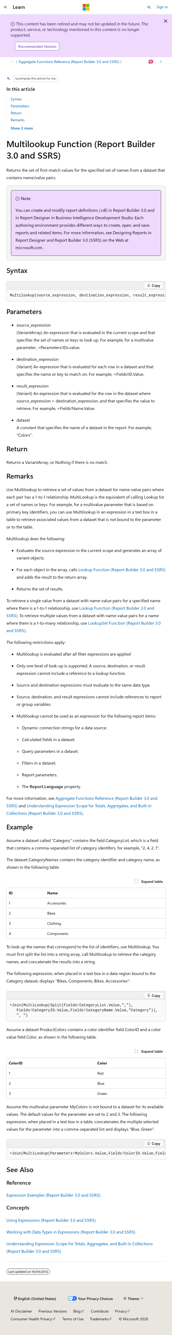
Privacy (121, 1311)
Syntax (16, 98)
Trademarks (99, 1318)
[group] (86, 296)
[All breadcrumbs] (11, 62)
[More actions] (161, 62)
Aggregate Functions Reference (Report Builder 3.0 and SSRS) (69, 61)
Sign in (162, 6)
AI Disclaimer (21, 1311)
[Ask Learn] (151, 62)
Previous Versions (52, 1311)
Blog (77, 1311)
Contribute (100, 1311)
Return (16, 112)
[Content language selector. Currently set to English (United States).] (35, 1298)
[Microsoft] (86, 7)
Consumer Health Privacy (31, 1318)
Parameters (20, 105)
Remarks (18, 119)
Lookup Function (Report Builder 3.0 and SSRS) (122, 569)
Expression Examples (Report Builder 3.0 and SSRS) (53, 1195)
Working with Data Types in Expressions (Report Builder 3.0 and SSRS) (70, 1232)
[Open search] (149, 7)
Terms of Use (72, 1318)
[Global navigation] (5, 7)
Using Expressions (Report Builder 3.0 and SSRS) (51, 1220)
